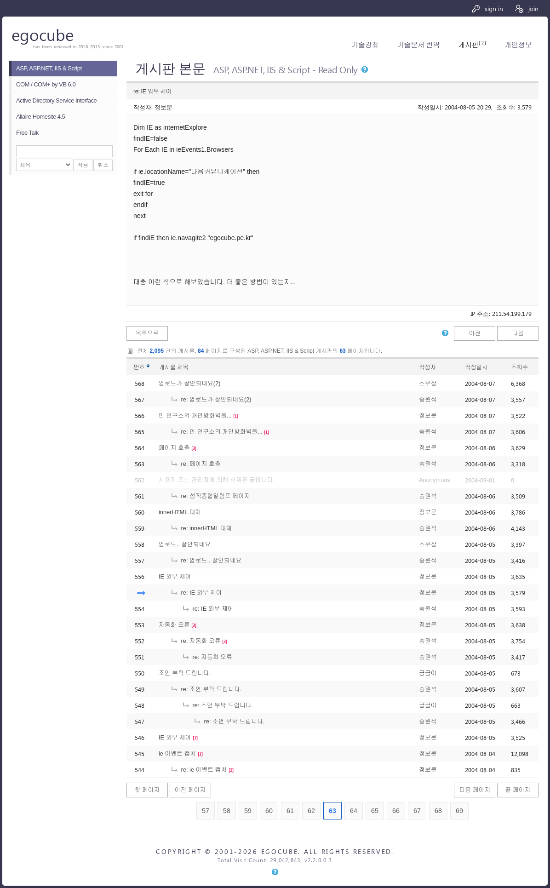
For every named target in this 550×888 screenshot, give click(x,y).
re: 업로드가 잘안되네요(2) (211, 399)
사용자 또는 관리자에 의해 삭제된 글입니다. (217, 479)
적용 (82, 165)
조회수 (519, 367)
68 (438, 810)
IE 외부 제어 (175, 576)
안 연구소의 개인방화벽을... (195, 415)
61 (290, 810)
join (526, 8)
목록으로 (147, 333)
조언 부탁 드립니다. (185, 673)
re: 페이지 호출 (195, 463)
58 (226, 810)
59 (248, 810)
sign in (487, 8)
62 (311, 810)
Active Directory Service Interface (56, 100)
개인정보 (518, 45)
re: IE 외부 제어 (196, 592)
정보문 (163, 107)
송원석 (427, 399)
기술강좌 (364, 45)
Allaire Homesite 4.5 (40, 116)
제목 (183, 367)
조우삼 (427, 383)
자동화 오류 (174, 624)
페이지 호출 (174, 447)
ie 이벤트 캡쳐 (177, 753)
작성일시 (476, 367)
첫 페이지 (147, 789)
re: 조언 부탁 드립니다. (205, 689)
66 (396, 810)
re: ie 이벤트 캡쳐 (198, 769)
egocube (42, 34)
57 (205, 810)
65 (374, 810)
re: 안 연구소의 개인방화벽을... (216, 431)
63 (332, 810)
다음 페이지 (475, 789)
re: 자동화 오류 (195, 640)
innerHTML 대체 (180, 512)
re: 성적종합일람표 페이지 (210, 496)
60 (269, 810)
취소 (103, 165)
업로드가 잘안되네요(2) (190, 383)
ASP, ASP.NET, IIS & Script (49, 68)
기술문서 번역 (418, 45)
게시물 (174, 367)
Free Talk (27, 132)
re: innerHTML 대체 (201, 528)
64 (353, 810)
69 (459, 810)
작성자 (427, 367)
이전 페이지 (190, 789)
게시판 (472, 45)
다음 (518, 333)
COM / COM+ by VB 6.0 (45, 84)
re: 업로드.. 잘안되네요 (205, 560)
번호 (139, 367)
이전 (475, 333)
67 (417, 810)
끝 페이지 (518, 789)
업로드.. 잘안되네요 (185, 544)
